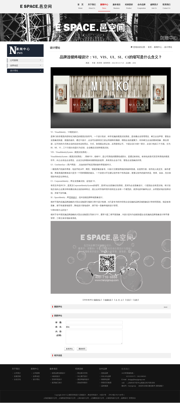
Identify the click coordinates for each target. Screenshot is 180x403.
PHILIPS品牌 (106, 376)
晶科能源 (104, 386)
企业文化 (17, 379)
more (165, 307)
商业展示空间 (82, 373)
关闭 (136, 300)
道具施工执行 (57, 383)
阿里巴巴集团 (106, 383)
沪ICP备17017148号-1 (117, 395)
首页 (150, 47)
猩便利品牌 (105, 379)
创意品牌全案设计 (58, 373)
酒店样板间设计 (83, 379)
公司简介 (17, 373)
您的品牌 (104, 373)
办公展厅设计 (82, 376)
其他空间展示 (82, 383)
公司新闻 (25, 60)
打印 (128, 300)
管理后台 (132, 398)
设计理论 (25, 71)
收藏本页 (108, 300)
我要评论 (97, 300)
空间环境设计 (57, 379)
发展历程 (17, 376)
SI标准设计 (56, 376)
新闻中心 (158, 47)
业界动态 (25, 65)
